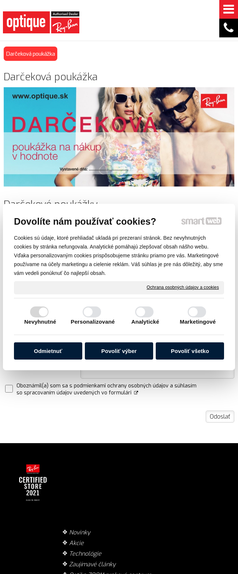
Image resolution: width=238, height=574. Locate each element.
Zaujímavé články (85, 501)
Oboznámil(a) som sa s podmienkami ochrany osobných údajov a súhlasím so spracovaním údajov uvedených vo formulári (106, 389)
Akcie (79, 476)
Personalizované (93, 322)
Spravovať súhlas (117, 571)
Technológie (88, 486)
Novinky (82, 465)
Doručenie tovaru (147, 469)
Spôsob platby (152, 483)
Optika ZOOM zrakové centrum (89, 523)
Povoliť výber (119, 351)
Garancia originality (147, 516)
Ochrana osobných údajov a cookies (183, 287)
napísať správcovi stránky (123, 564)
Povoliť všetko (190, 351)
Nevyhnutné (40, 322)
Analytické (145, 322)
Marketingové (198, 322)
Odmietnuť (48, 351)
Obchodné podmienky (148, 498)
